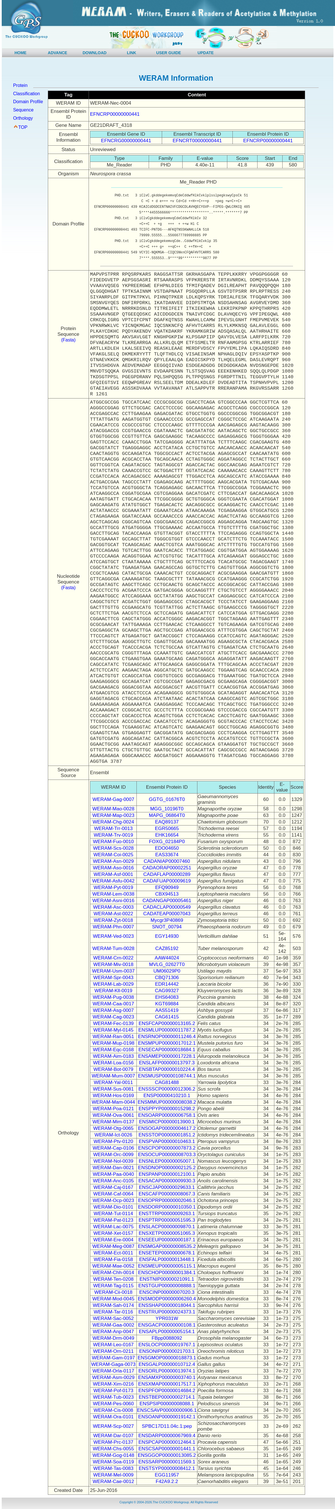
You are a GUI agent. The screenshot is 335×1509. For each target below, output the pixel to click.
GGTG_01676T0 (167, 799)
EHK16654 (167, 835)
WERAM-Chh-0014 (113, 1272)
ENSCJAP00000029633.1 (167, 1187)
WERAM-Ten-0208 (113, 1279)
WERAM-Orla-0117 (113, 1371)
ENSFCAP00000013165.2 (167, 1023)
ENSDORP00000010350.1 (167, 1207)
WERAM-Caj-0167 (113, 1187)
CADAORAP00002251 (166, 868)
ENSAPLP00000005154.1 (167, 1331)
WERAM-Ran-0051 (113, 1036)
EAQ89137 (167, 822)
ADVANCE (57, 52)
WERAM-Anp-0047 (113, 1331)
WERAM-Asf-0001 (113, 874)
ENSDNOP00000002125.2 (167, 1167)
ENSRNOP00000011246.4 (167, 1036)
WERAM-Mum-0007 (113, 1076)
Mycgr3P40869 (167, 920)
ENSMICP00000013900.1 (167, 1121)
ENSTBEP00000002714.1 (167, 1397)
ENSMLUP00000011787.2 (166, 1030)
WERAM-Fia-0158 (113, 1259)
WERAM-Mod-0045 (113, 1298)
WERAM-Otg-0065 (113, 1128)
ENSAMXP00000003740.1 (166, 1377)
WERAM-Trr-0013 (113, 828)
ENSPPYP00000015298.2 (166, 1108)
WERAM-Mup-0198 (113, 1043)
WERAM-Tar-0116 (113, 1312)
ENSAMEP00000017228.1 (166, 1056)
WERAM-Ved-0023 (113, 936)
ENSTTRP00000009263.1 (167, 1213)
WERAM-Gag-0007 (113, 799)
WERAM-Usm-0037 (113, 971)
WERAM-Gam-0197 (113, 1357)
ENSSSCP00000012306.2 (166, 1089)
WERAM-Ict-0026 (113, 1135)
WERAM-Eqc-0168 (113, 1049)
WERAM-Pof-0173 (113, 1390)
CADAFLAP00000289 (166, 874)
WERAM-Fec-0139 (113, 1023)
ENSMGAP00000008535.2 (167, 1246)
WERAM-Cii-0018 (113, 1292)
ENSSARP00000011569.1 (166, 1462)
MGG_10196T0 (166, 809)
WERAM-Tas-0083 (113, 1468)
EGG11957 (167, 1475)
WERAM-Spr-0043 (113, 977)
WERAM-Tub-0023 (113, 1397)
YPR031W (167, 1318)
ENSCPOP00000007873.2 (166, 1148)
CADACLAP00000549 (167, 907)
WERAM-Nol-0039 (113, 1161)
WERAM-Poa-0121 (113, 1108)
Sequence (23, 109)
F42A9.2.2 (167, 1481)
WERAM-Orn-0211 (113, 1351)
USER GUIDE (168, 52)
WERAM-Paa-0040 (113, 1174)
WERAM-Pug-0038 (113, 997)
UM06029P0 (166, 971)
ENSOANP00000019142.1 (166, 1416)
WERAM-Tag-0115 (113, 1285)
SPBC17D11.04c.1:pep (167, 1426)
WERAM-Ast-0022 (113, 913)
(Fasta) (68, 339)
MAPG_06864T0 (167, 815)
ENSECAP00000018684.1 (166, 1049)
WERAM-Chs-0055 (113, 1448)
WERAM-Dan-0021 (113, 1167)
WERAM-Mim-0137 (113, 1121)
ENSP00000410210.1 (167, 1095)
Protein (20, 85)
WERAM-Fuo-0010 (113, 841)
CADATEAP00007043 (167, 913)
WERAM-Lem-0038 (113, 894)
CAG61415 (167, 1017)
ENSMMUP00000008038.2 (167, 1102)
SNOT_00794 (167, 927)
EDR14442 (167, 984)
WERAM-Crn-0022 (113, 958)
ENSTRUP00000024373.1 (166, 1312)
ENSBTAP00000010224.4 (167, 1069)
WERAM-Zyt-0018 (113, 920)
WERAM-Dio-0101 (113, 1207)
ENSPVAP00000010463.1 (167, 1141)
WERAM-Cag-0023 (113, 1017)
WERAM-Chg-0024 (113, 822)
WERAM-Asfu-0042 (113, 881)
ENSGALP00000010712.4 (166, 1364)
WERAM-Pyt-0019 (113, 887)
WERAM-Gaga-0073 (113, 1364)
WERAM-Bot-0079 (113, 1069)
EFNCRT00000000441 (197, 140)
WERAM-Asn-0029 (113, 861)
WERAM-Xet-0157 (113, 1233)
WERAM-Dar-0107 (113, 1435)
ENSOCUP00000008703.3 (167, 1154)
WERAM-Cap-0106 (113, 1148)
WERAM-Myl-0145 (113, 1030)
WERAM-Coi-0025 (113, 854)
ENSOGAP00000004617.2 (167, 1128)
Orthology (23, 118)
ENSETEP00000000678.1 (167, 1253)
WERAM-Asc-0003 (113, 907)
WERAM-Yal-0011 (113, 1082)
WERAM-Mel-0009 (113, 1475)
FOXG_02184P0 (167, 841)
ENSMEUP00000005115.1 (167, 1266)
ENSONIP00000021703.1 (167, 1351)
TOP (23, 127)
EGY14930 (167, 936)
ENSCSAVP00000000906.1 (167, 1410)
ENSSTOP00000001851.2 (166, 1135)
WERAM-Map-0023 (113, 815)
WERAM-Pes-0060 (113, 1403)
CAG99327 (167, 990)
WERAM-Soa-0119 (113, 1462)
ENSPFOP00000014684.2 (166, 1390)
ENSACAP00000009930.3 (166, 1180)
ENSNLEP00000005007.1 (167, 1161)
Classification (26, 93)
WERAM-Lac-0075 (113, 1226)
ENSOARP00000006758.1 (166, 1115)
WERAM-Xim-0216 (113, 1384)
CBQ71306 (167, 977)
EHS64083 (167, 997)
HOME (20, 52)
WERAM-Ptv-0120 (113, 1141)
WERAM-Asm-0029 (113, 1377)
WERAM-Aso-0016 (113, 868)
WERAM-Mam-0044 (113, 1102)
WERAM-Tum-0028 (113, 948)
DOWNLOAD (95, 52)
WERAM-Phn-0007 (113, 927)
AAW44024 (167, 958)
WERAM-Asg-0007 (113, 1010)
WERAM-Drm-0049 (113, 1338)
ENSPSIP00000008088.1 (167, 1403)
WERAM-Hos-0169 (113, 1095)
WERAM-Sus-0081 (113, 1089)
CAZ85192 (166, 948)
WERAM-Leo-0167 (113, 1344)
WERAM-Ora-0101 (113, 1416)
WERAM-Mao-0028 (113, 809)
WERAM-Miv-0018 (113, 964)
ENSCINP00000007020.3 (167, 1292)
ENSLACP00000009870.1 (167, 1226)
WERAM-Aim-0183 (113, 1056)
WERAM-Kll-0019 (113, 990)
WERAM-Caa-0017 (113, 1003)
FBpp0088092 (167, 1338)
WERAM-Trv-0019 (113, 835)
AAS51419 (166, 1010)
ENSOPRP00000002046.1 (166, 1200)
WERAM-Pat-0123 (113, 1220)
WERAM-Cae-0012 (113, 1481)
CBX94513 (167, 894)
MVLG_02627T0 (167, 964)
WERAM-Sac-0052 (113, 1318)
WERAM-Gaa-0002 (113, 1325)
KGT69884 (167, 1003)
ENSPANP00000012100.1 (167, 1174)
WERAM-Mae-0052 (113, 1266)
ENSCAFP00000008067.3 (167, 1194)
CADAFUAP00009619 (167, 881)
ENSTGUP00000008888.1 (166, 1285)
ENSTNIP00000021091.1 (167, 1279)
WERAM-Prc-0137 (113, 1442)
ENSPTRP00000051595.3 (167, 1220)
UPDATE (206, 52)
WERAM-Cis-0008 (113, 1410)
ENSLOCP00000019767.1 (166, 1344)
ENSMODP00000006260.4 (167, 1298)
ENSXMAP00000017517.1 (166, 1384)
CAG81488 (167, 1082)
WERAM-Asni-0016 (113, 900)
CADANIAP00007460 (167, 861)
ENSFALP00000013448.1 (167, 1259)
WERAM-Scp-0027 (113, 1426)
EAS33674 (166, 854)
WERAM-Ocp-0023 (113, 1200)
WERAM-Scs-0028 (113, 848)
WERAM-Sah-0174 (113, 1305)
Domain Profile (28, 101)
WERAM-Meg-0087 (113, 1246)
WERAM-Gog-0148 (113, 1455)
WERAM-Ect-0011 (113, 1253)
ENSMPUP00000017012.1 (167, 1043)
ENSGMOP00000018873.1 (167, 1357)
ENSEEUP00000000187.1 (166, 1239)
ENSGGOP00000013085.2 (167, 1455)
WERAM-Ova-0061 (113, 1115)
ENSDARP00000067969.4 (166, 1435)
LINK (131, 52)
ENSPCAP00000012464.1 (166, 1442)
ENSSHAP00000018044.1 (166, 1305)
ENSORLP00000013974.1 (166, 1371)
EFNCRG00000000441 (126, 140)
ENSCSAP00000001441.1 (166, 1448)
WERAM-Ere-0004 (113, 1239)
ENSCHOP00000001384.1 (167, 1272)
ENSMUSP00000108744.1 (167, 1076)
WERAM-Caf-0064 (113, 1194)
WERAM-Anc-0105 (113, 1180)
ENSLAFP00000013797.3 (167, 1062)
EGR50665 (167, 828)
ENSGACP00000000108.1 (166, 1325)
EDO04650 (167, 848)
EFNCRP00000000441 (115, 114)
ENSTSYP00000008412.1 (167, 1468)
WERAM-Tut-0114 (113, 1213)
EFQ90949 (167, 887)
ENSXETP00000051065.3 (167, 1233)
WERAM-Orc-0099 (113, 1154)
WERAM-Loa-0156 (113, 1062)
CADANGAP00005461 (166, 900)
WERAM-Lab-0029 (113, 984)
